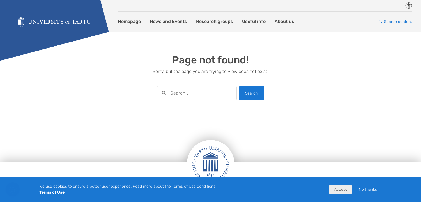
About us (284, 21)
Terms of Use (52, 192)
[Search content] (395, 22)
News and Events (168, 21)
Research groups (214, 21)
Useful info (254, 21)
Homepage (129, 21)
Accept (340, 189)
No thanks (368, 189)
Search (251, 93)
